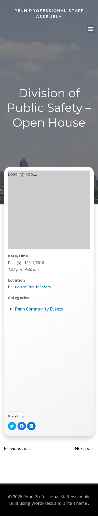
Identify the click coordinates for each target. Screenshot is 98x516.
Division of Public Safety (29, 286)
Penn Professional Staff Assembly (49, 13)
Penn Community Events (39, 309)
